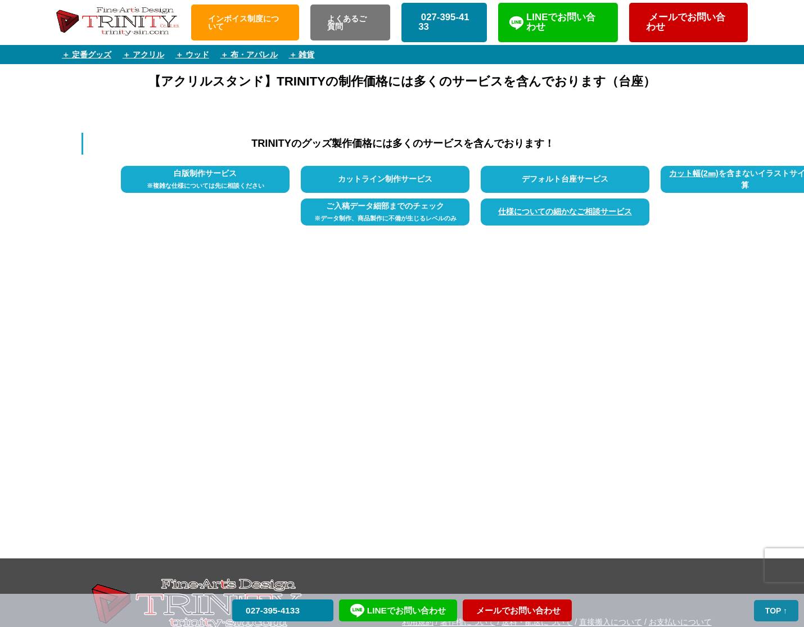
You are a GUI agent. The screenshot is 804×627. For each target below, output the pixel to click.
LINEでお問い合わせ (560, 22)
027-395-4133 (443, 22)
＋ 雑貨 (302, 54)
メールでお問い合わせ (685, 22)
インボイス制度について (243, 22)
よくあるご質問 (347, 22)
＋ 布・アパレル (249, 54)
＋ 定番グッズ (86, 54)
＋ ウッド (192, 54)
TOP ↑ (776, 610)
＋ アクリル (143, 54)
